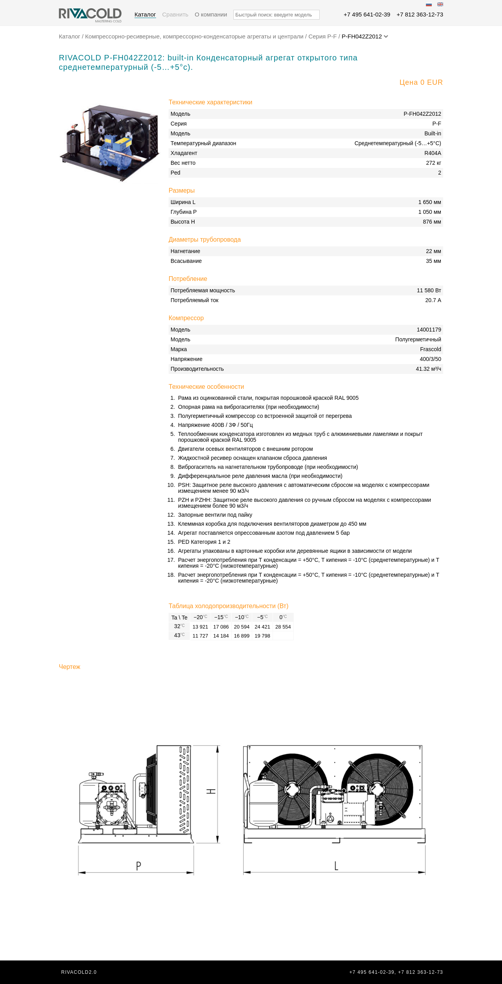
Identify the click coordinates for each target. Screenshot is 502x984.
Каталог (145, 14)
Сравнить (175, 14)
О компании (211, 14)
